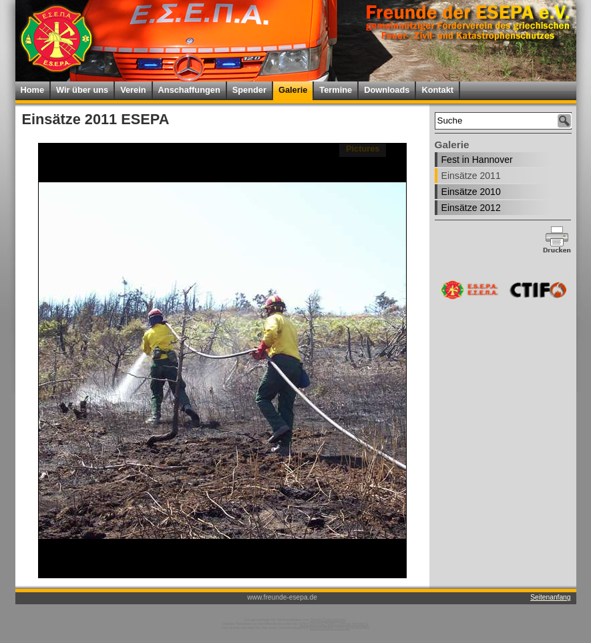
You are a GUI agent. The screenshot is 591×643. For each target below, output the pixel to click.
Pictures (363, 149)
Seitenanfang (550, 597)
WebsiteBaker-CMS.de (329, 628)
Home (33, 90)
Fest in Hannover (477, 159)
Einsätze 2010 (471, 191)
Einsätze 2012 (471, 207)
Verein (133, 90)
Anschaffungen (189, 90)
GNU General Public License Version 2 (334, 624)
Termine (335, 90)
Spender (249, 90)
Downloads (386, 90)
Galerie (292, 90)
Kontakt (437, 90)
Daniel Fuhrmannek (328, 620)
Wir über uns (82, 90)
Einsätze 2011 (471, 175)
